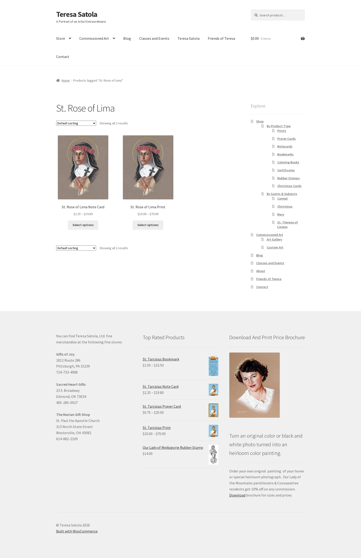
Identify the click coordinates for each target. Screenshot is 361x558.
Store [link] (60, 38)
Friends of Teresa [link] (221, 38)
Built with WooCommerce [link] (77, 531)
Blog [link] (127, 38)
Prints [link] (281, 131)
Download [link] (237, 495)
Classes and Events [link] (154, 38)
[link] (83, 175)
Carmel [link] (282, 198)
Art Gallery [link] (274, 239)
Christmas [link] (284, 206)
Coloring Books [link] (288, 162)
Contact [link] (62, 56)
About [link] (260, 271)
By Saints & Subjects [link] (282, 194)
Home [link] (66, 80)
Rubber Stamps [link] (288, 178)
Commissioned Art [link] (94, 38)
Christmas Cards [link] (289, 186)
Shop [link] (260, 121)
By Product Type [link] (279, 126)
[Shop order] (76, 123)
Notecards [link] (284, 146)
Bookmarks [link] (285, 154)
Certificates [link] (286, 170)
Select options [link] (83, 225)
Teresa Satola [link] (76, 14)
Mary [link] (280, 214)
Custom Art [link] (275, 247)
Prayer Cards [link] (286, 139)
